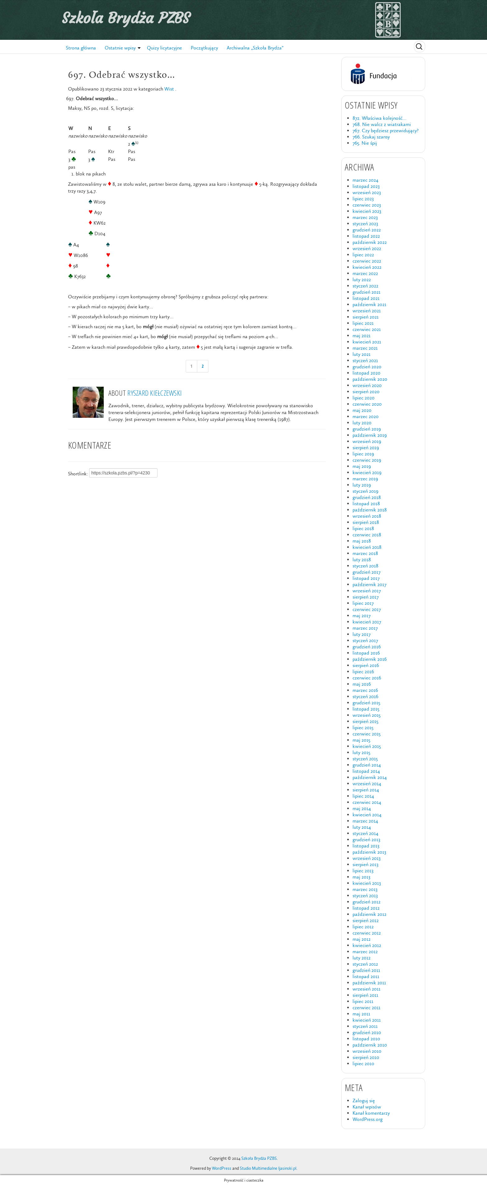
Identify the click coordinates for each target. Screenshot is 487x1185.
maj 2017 (362, 615)
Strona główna (81, 48)
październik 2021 (369, 304)
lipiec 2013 (363, 871)
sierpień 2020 (366, 391)
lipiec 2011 (363, 1001)
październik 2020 (370, 379)
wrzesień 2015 (366, 715)
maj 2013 (361, 877)
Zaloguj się (364, 1100)
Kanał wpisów (367, 1107)
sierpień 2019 (366, 447)
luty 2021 (362, 354)
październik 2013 (369, 852)
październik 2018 (370, 510)
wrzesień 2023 (367, 192)
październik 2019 (370, 435)
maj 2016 (362, 684)
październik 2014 (370, 777)
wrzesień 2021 (367, 311)
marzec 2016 (365, 690)
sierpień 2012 (366, 920)
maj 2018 (362, 541)
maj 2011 (361, 1014)
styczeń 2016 (365, 696)
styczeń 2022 (365, 286)
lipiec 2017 (363, 603)
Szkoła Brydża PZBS (126, 18)
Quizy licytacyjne (164, 48)
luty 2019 (362, 485)
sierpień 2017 (366, 597)
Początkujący (204, 48)
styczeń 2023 (365, 223)
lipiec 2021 (363, 323)
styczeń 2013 (365, 895)
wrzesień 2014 (367, 783)
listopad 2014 (366, 771)
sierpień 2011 (365, 995)
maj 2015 (361, 740)
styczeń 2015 (365, 759)
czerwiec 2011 (366, 1007)
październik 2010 (370, 1045)
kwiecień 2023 (367, 211)
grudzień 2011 (366, 970)
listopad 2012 (366, 908)
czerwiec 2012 (367, 933)
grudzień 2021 (366, 292)
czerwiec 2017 (367, 609)
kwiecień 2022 (367, 267)
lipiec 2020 (364, 398)
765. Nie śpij (365, 143)
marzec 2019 (365, 479)
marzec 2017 (365, 628)
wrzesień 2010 (367, 1051)
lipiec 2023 (363, 199)
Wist (169, 89)
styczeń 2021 (365, 360)
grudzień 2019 (367, 429)
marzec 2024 (365, 180)
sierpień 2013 (365, 864)
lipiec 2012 (363, 927)
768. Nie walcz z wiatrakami (382, 124)
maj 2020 (362, 410)
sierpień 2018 (366, 522)
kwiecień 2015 (367, 746)
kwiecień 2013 (367, 883)
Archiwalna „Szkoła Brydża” (255, 48)
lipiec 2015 (363, 727)
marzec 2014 (365, 821)
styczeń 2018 (365, 566)
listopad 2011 (366, 976)
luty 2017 (362, 634)
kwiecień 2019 (367, 472)
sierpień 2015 (365, 721)
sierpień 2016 (366, 665)
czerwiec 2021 (367, 329)
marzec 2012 (365, 951)
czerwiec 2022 (367, 261)
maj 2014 (362, 808)
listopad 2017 (366, 578)
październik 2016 (370, 659)
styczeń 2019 (365, 491)
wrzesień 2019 (367, 441)
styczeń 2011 (365, 1026)
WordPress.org (368, 1119)
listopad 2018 (366, 503)
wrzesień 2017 (367, 591)
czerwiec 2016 (367, 678)
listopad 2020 (366, 373)
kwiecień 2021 (367, 342)
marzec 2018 (365, 553)
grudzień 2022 (367, 230)
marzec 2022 (365, 273)
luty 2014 (362, 827)
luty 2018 (362, 559)
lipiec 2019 (363, 454)
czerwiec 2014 (367, 802)
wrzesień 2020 (367, 385)
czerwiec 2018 (367, 535)
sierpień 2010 (366, 1057)
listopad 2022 (366, 236)
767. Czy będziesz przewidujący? (386, 130)
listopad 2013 (366, 846)
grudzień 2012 (366, 902)
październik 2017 (369, 584)
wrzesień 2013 (366, 858)
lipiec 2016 (363, 671)
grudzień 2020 (367, 367)
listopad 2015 (366, 709)
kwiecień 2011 (367, 1020)
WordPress (221, 1168)
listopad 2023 (366, 186)
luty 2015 (361, 752)
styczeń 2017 (365, 640)
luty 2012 (362, 958)
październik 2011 (369, 983)
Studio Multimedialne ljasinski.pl (268, 1168)
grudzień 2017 (366, 572)
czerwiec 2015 (366, 734)
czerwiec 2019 (367, 460)
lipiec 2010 (363, 1063)
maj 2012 (362, 939)
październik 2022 (370, 242)
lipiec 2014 (363, 796)
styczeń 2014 (365, 833)
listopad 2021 (366, 298)
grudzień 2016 (367, 647)
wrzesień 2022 (367, 248)
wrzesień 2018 (367, 516)
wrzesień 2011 (366, 989)
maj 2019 (362, 466)
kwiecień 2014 (367, 815)
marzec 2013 (365, 889)
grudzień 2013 (366, 839)
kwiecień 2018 (367, 547)
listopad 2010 (366, 1039)
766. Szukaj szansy (371, 137)
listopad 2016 (366, 653)
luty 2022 (362, 279)
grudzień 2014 (367, 765)
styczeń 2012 (365, 964)
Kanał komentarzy (371, 1113)
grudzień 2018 (367, 497)
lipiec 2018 (363, 528)
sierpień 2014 (366, 790)
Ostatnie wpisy (120, 48)
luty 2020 (362, 423)
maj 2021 (362, 335)
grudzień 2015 (366, 703)
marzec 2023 (365, 217)
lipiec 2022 (363, 255)
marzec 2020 (366, 416)
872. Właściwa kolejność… (379, 118)
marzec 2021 (365, 348)
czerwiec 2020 (367, 404)
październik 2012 (369, 914)
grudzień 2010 (367, 1032)
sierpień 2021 (366, 317)
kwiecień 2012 (367, 945)
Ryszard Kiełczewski (154, 393)
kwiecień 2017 (367, 622)
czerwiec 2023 (367, 205)
